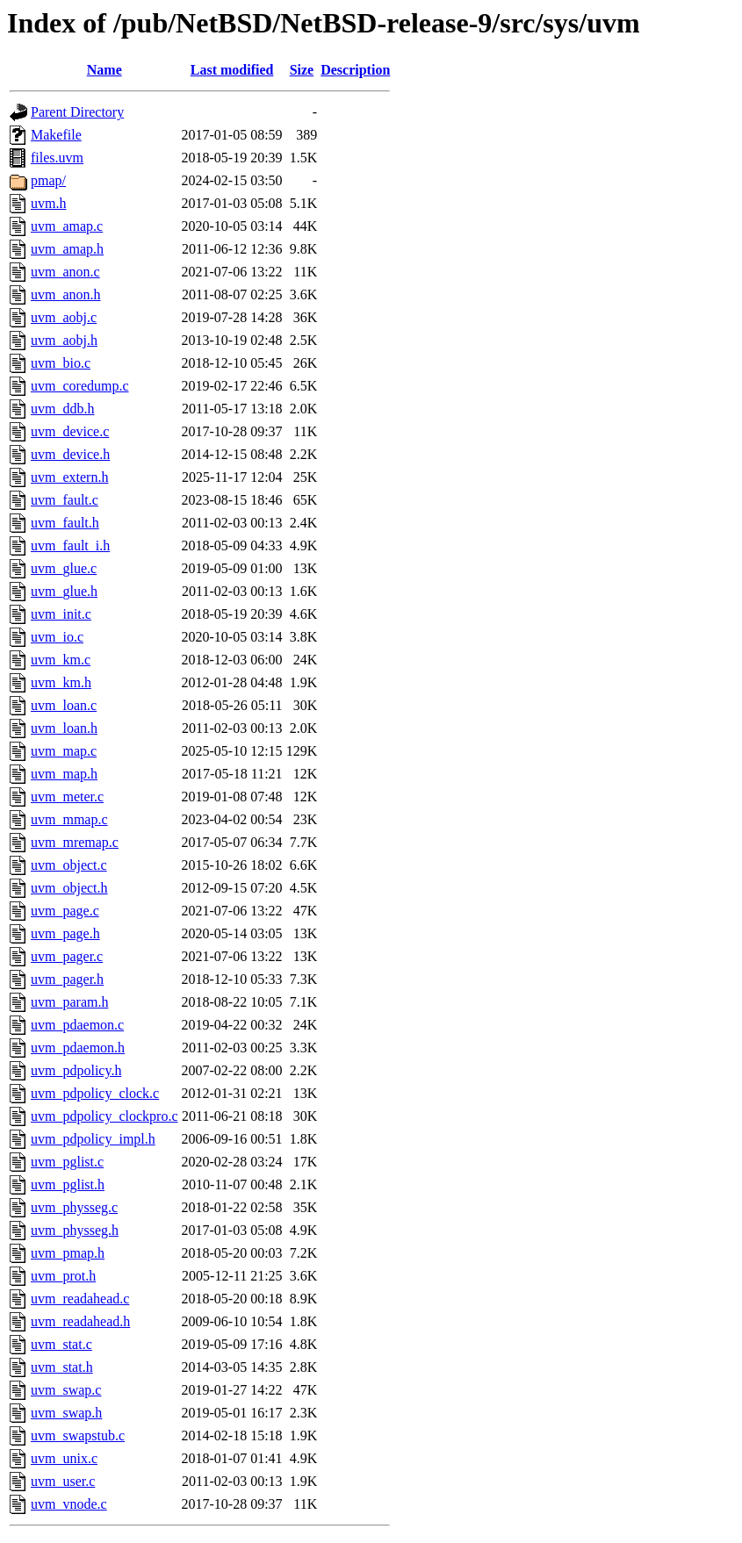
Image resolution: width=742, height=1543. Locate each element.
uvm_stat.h (62, 1367)
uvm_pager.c (67, 956)
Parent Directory (77, 111)
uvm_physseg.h (75, 1230)
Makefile (56, 134)
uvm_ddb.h (62, 408)
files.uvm (57, 157)
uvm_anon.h (66, 294)
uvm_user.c (63, 1481)
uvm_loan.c (64, 705)
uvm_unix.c (64, 1458)
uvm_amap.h (67, 248)
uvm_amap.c (67, 226)
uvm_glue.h (64, 591)
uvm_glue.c (64, 568)
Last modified (232, 69)
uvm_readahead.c (80, 1298)
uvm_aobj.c (64, 317)
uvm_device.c (70, 431)
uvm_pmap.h (67, 1252)
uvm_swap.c (66, 1389)
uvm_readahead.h (80, 1321)
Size (302, 69)
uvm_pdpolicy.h (76, 1070)
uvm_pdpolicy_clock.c (95, 1093)
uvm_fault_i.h (70, 545)
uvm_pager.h (67, 979)
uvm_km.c (60, 659)
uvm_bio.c (60, 362)
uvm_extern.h (69, 477)
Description (355, 69)
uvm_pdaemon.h (78, 1047)
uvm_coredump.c (80, 385)
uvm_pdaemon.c (77, 1024)
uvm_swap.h (66, 1412)
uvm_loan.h (64, 728)
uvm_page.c (65, 910)
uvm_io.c (57, 636)
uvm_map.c (64, 750)
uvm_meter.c (67, 796)
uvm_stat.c (61, 1344)
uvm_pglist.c (67, 1161)
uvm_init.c (61, 613)
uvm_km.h (61, 682)
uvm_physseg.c (74, 1207)
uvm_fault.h (65, 522)
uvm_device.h (70, 454)
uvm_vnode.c (69, 1503)
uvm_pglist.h (67, 1184)
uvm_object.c (69, 865)
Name (104, 69)
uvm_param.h (69, 1001)
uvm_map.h (64, 773)
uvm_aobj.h (64, 340)
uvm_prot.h (63, 1275)
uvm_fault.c (64, 499)
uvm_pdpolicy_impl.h (93, 1138)
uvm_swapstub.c (78, 1435)
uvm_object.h (69, 887)
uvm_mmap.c (69, 819)
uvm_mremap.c (75, 842)
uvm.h (48, 203)
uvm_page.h (65, 933)
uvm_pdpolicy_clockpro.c (104, 1116)
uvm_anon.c (65, 271)
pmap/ (48, 180)
